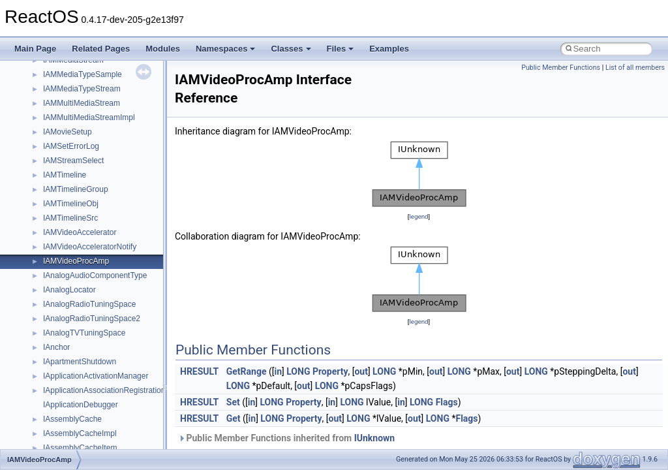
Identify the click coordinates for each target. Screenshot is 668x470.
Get (233, 418)
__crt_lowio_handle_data (86, 193)
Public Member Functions (560, 67)
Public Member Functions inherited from (286, 438)
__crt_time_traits (72, 351)
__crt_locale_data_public (86, 121)
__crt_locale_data (74, 107)
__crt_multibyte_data (79, 207)
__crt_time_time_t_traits (85, 308)
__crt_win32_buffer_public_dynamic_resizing (121, 437)
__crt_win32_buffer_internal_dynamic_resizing (123, 408)
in (278, 371)
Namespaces (226, 49)
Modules (162, 49)
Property (330, 371)
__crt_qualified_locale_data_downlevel (110, 236)
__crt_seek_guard (74, 250)
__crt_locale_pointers (80, 135)
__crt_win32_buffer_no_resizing (98, 423)
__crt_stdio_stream (76, 279)
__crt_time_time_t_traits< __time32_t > (111, 322)
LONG (298, 371)
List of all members (635, 67)
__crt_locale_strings (78, 178)
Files (340, 49)
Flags (447, 402)
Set (233, 402)
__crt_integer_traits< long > (90, 64)
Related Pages (101, 49)
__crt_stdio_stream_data (86, 293)
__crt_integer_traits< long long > (99, 78)
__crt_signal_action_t (80, 265)
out (360, 371)
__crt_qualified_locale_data (90, 222)
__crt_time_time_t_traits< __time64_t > (111, 336)
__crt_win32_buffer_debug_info (98, 379)
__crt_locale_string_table (86, 164)
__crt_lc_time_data (76, 92)
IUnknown (374, 438)
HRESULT (199, 371)
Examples (389, 49)
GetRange (246, 371)
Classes (291, 49)
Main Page (35, 49)
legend (418, 216)
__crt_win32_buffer (76, 365)
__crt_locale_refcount (80, 150)
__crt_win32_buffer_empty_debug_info (110, 394)
